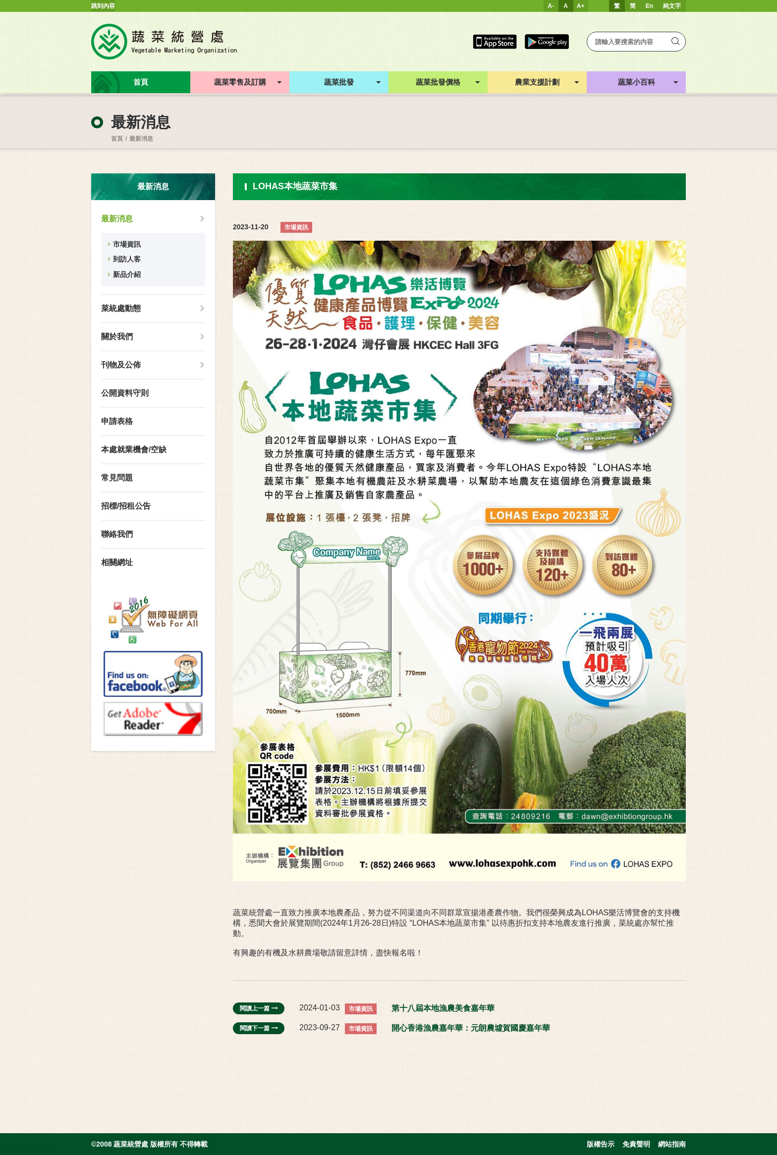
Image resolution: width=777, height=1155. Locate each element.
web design (15, 1151)
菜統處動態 (121, 308)
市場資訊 (127, 244)
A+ (581, 5)
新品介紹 (127, 274)
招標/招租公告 (126, 506)
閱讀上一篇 (259, 1008)
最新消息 (141, 139)
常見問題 (117, 477)
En (649, 5)
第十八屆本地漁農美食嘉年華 (443, 1008)
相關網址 (117, 562)
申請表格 (117, 421)
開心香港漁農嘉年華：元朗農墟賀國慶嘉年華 (470, 1028)
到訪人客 (127, 259)
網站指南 (672, 1144)
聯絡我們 (117, 534)
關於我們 (117, 336)
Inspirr (48, 1151)
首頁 (117, 139)
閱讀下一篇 (259, 1028)
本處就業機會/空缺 (133, 449)
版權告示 (600, 1144)
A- (551, 5)
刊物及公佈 (121, 365)
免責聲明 (636, 1144)
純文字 (672, 5)
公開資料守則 (125, 393)
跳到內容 (103, 5)
